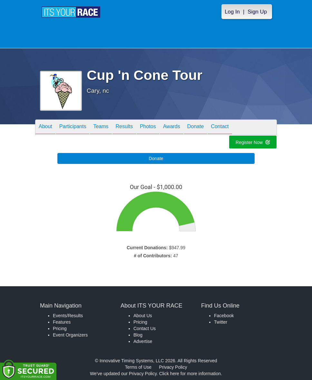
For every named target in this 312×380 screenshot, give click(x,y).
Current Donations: (147, 247)
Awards (171, 127)
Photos (148, 127)
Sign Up (257, 12)
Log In (232, 12)
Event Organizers (70, 334)
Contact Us (144, 328)
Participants (72, 127)
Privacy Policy (173, 367)
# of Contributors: (153, 255)
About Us (142, 315)
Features (62, 322)
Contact (220, 127)
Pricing (60, 328)
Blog (137, 334)
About (45, 127)
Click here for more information (190, 373)
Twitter (220, 322)
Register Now (253, 143)
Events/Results (68, 315)
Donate (195, 127)
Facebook (224, 315)
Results (124, 127)
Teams (100, 127)
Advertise (142, 341)
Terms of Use (138, 367)
